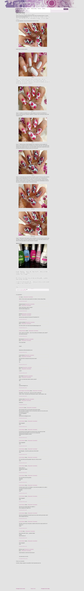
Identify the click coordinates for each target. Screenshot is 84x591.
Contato (28, 8)
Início (18, 8)
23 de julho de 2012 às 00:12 (23, 387)
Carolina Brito (21, 407)
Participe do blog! (23, 8)
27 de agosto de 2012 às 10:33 (23, 558)
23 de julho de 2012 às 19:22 (23, 518)
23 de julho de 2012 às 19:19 (23, 482)
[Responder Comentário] (26, 305)
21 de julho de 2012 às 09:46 (23, 301)
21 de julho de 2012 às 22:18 (23, 352)
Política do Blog (33, 8)
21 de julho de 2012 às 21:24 (23, 327)
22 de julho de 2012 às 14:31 (23, 364)
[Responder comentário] (29, 304)
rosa (25, 290)
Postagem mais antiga (45, 588)
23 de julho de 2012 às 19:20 (23, 493)
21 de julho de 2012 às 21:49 (23, 336)
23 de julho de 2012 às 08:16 (23, 396)
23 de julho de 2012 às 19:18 (23, 472)
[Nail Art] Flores (20, 13)
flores (21, 290)
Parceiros (39, 8)
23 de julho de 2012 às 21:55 (23, 546)
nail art (23, 290)
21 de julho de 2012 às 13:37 (23, 319)
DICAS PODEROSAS (25, 3)
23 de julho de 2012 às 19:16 (23, 454)
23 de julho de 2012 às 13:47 (23, 404)
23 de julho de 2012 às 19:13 (23, 426)
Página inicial (33, 588)
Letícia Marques (22, 421)
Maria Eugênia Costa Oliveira (24, 390)
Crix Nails (20, 531)
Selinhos (43, 8)
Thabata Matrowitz (22, 330)
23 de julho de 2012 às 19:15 (23, 437)
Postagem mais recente (20, 588)
